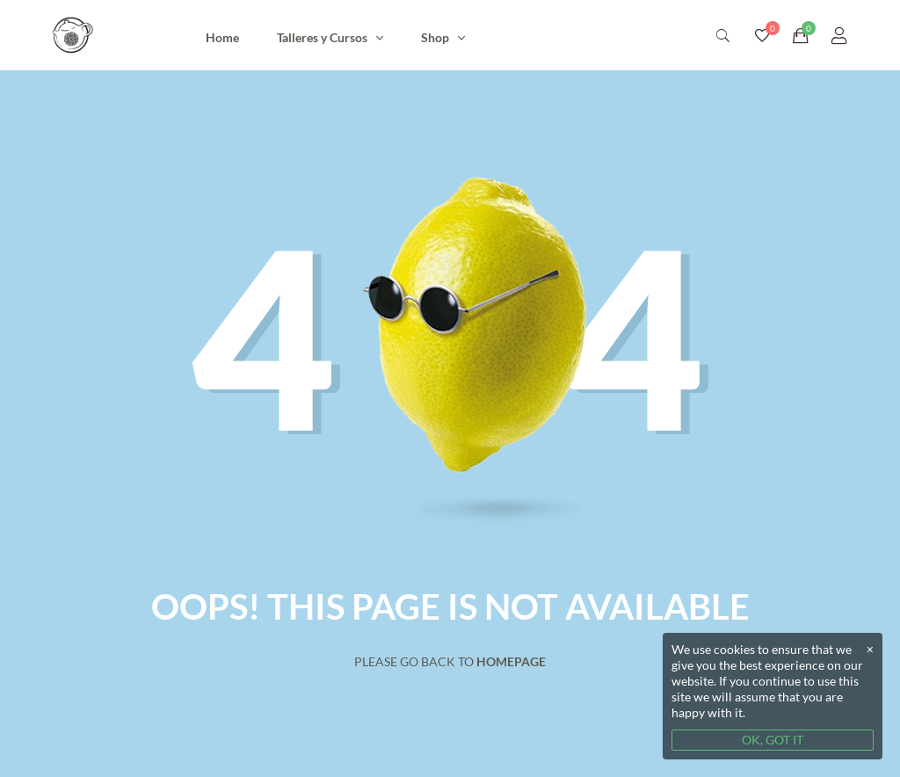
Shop (435, 37)
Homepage (511, 661)
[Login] (839, 35)
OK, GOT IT (772, 739)
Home (222, 37)
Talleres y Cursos (322, 37)
